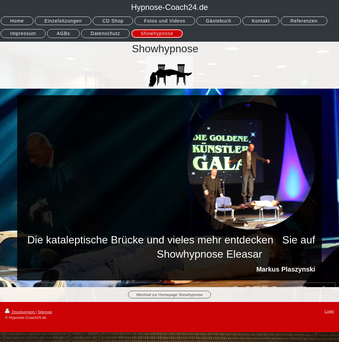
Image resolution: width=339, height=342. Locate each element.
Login (329, 311)
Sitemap (45, 312)
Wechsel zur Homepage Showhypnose (169, 294)
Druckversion (20, 312)
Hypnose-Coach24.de (169, 7)
